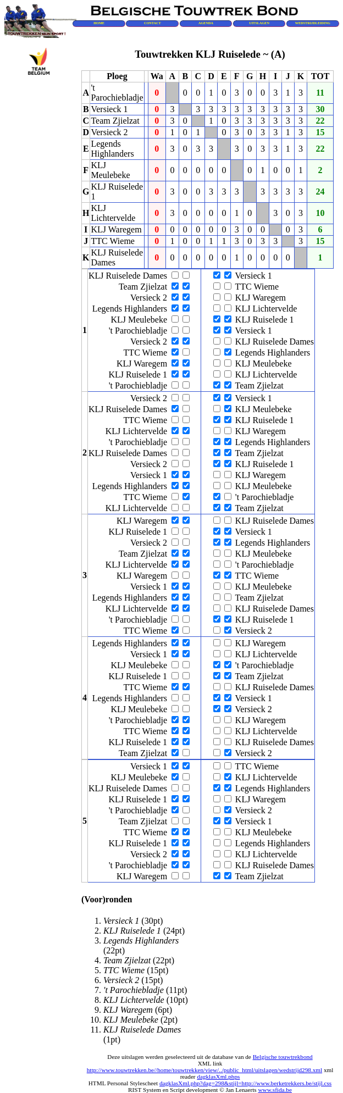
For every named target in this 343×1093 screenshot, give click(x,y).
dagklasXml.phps (218, 1076)
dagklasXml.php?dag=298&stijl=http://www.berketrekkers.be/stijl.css (245, 1083)
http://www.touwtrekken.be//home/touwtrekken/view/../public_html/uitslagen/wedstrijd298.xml (204, 1070)
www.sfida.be (274, 1089)
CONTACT (152, 23)
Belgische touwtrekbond (283, 1056)
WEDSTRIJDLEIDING (312, 23)
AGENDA (205, 23)
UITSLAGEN (259, 23)
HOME (98, 23)
